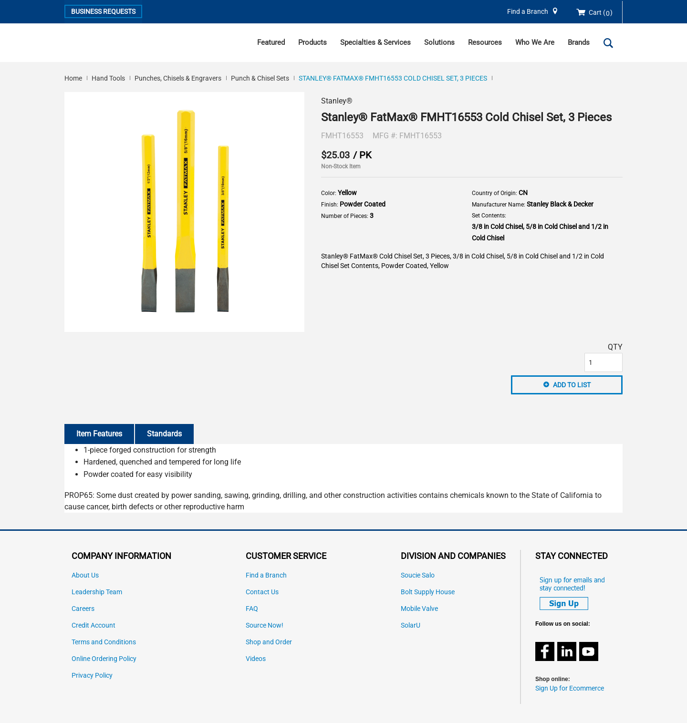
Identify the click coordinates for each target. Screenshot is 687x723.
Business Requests (103, 11)
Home (73, 78)
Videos (256, 658)
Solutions (439, 42)
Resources (485, 42)
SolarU (410, 625)
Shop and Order (269, 642)
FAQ (252, 608)
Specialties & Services (375, 42)
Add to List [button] (572, 385)
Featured (271, 42)
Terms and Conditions (104, 642)
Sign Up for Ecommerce (569, 688)
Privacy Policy (92, 675)
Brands (579, 42)
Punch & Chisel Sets (260, 78)
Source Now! (264, 625)
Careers (83, 608)
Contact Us (262, 592)
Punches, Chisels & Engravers (178, 78)
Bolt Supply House (428, 592)
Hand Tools (108, 78)
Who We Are (534, 42)
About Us (85, 575)
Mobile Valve (419, 608)
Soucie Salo (418, 575)
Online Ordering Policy (104, 658)
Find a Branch (527, 12)
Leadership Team (97, 592)
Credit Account (93, 625)
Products (312, 42)
